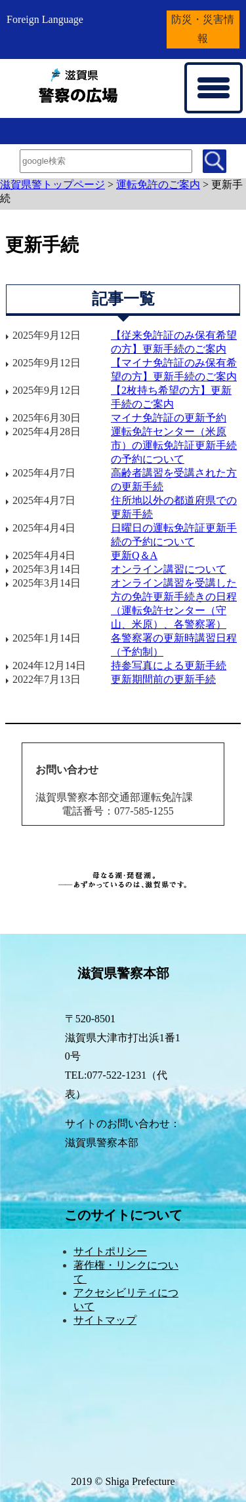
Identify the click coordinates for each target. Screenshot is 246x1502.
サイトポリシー (110, 1251)
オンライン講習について (168, 569)
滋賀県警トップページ (52, 184)
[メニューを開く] (213, 87)
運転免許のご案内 (158, 184)
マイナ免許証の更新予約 (168, 417)
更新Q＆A (134, 555)
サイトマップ (104, 1320)
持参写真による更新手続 (168, 665)
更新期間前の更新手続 (163, 679)
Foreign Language (45, 19)
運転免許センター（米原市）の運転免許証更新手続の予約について (174, 445)
